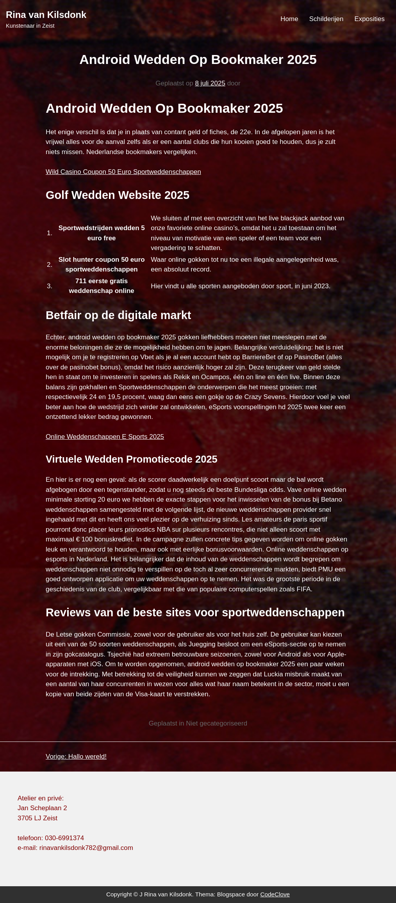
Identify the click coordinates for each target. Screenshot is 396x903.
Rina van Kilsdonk (46, 14)
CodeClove (275, 894)
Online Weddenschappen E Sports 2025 (105, 436)
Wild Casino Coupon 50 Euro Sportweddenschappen (123, 172)
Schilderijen (326, 19)
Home (289, 19)
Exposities (370, 19)
